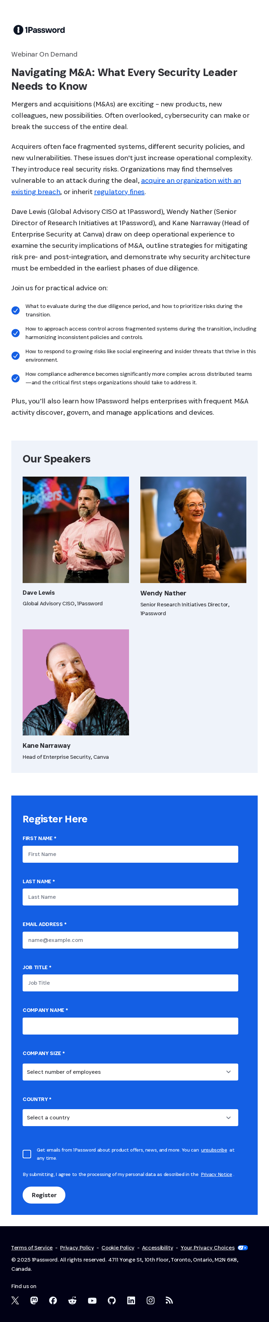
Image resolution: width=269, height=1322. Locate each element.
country (37, 1099)
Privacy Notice (216, 1174)
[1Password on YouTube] (92, 1301)
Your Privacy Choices (214, 1247)
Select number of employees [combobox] (64, 1072)
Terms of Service (32, 1247)
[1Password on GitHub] (112, 1300)
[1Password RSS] (169, 1300)
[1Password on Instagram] (150, 1300)
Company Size (44, 1053)
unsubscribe (214, 1150)
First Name (39, 838)
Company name (45, 1010)
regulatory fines (119, 191)
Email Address (44, 924)
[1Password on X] (15, 1300)
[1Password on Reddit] (72, 1300)
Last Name (39, 881)
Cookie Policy (117, 1247)
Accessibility (157, 1247)
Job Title (37, 967)
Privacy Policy (77, 1247)
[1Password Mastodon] (34, 1300)
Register (44, 1195)
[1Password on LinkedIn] (131, 1300)
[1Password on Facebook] (53, 1300)
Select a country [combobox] (48, 1117)
